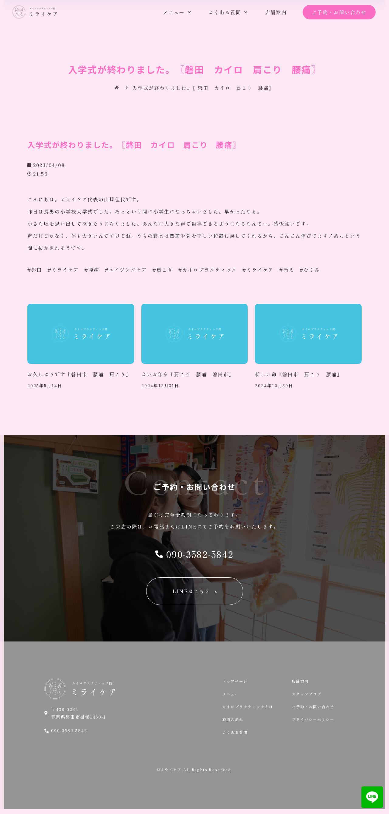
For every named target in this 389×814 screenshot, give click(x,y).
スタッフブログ (309, 695)
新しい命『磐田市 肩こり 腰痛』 (299, 374)
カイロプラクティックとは (251, 709)
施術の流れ (234, 723)
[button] (339, 12)
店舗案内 (276, 12)
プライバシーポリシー (316, 723)
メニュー (177, 12)
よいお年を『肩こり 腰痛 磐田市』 (187, 374)
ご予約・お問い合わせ (316, 709)
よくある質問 (228, 12)
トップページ (236, 682)
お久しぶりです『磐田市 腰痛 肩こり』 (79, 374)
